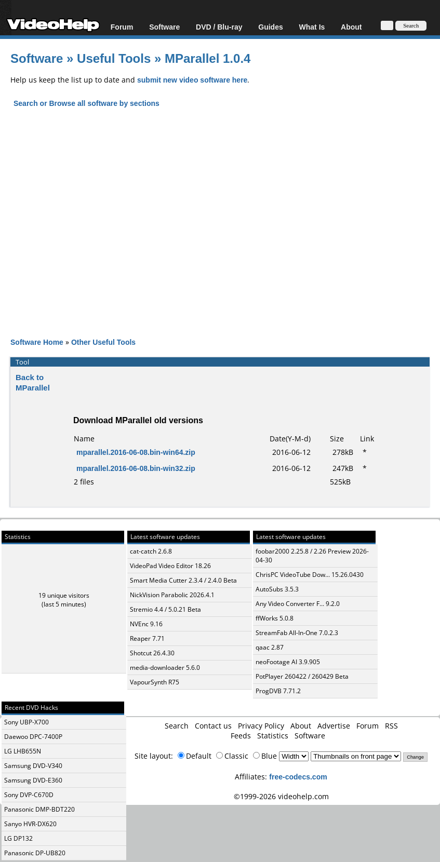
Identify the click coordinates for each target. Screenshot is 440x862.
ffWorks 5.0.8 (275, 618)
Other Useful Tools (103, 342)
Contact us (213, 726)
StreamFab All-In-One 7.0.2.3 (297, 632)
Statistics (272, 735)
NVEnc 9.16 (146, 623)
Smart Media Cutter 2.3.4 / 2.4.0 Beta (183, 580)
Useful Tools (114, 57)
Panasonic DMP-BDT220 (39, 809)
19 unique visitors (63, 595)
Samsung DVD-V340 (33, 765)
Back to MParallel (33, 382)
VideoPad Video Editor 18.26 (170, 565)
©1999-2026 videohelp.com (281, 796)
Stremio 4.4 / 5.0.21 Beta (165, 609)
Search (177, 726)
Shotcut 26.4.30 (152, 653)
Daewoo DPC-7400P (33, 736)
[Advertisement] (225, 231)
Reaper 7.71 (147, 638)
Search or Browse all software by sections (86, 103)
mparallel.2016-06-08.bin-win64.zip (135, 452)
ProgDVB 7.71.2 (278, 690)
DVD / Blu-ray (219, 27)
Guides (270, 27)
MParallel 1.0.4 (207, 57)
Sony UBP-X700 (26, 722)
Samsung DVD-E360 (33, 780)
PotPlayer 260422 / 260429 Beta (302, 676)
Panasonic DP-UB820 (34, 852)
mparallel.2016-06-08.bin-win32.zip (135, 468)
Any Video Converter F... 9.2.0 (298, 603)
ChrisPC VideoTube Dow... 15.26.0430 (310, 574)
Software (164, 27)
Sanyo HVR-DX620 (30, 823)
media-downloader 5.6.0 (165, 667)
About (351, 27)
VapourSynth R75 (154, 682)
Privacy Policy (261, 726)
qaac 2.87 (270, 647)
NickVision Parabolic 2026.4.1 (172, 594)
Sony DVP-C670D (29, 794)
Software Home (36, 342)
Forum (122, 27)
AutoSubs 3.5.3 (277, 589)
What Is (312, 27)
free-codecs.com (298, 777)
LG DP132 (18, 838)
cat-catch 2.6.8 (151, 551)
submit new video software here (192, 80)
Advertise (333, 726)
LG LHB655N (22, 751)
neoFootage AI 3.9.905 (288, 661)
